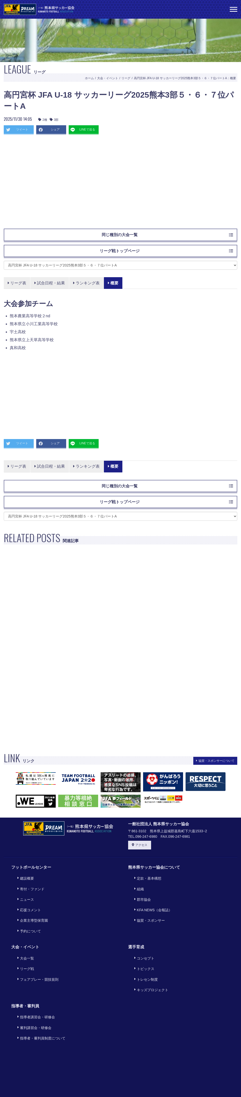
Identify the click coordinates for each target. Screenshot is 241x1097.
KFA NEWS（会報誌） (151, 897)
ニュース (23, 890)
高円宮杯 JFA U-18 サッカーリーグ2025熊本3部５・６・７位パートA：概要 (185, 78)
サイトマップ (158, 1083)
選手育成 (136, 925)
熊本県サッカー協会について (154, 867)
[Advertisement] (120, 184)
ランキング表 (87, 283)
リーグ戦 (23, 941)
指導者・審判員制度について (39, 992)
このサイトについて (53, 1083)
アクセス (139, 845)
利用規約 (86, 1083)
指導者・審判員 (25, 969)
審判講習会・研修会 (32, 985)
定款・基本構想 (145, 876)
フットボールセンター (31, 867)
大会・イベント (107, 78)
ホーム (89, 78)
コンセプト (142, 934)
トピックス (142, 941)
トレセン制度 (143, 948)
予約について (26, 910)
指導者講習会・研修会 (33, 978)
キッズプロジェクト (149, 955)
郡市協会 (140, 890)
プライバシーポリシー (120, 1083)
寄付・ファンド (28, 883)
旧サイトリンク (191, 1083)
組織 (136, 883)
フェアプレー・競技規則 (35, 948)
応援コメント (26, 897)
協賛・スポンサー (147, 904)
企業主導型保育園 (30, 904)
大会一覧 (23, 934)
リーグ (125, 78)
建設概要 (23, 876)
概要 (114, 283)
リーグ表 (17, 283)
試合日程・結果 (50, 283)
